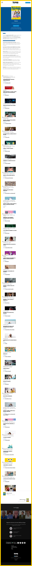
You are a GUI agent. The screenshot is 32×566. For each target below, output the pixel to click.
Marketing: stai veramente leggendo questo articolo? (8, 218)
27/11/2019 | (4, 200)
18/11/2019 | (4, 269)
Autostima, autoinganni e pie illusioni (8, 271)
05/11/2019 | (4, 366)
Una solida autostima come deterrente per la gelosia (8, 326)
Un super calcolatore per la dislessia (8, 313)
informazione (11, 366)
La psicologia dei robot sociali (9, 478)
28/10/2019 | (5, 159)
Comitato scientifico (13, 546)
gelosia (7, 118)
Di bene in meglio (6, 368)
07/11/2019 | (4, 228)
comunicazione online (6, 188)
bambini (11, 228)
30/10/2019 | (5, 187)
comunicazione (8, 187)
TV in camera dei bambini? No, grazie (10, 230)
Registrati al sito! (16, 25)
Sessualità (5, 353)
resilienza (7, 394)
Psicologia (8, 132)
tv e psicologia (11, 132)
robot (13, 477)
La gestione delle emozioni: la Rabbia (9, 424)
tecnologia (7, 228)
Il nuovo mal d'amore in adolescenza (7, 451)
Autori (17, 507)
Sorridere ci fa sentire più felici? (9, 160)
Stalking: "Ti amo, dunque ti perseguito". (8, 300)
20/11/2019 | (4, 407)
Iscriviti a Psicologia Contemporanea (16, 27)
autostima (7, 269)
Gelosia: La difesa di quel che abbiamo (8, 286)
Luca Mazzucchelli (12, 200)
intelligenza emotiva (11, 173)
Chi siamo (12, 545)
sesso (7, 338)
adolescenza (8, 449)
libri (3, 201)
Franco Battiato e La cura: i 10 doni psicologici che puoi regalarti (9, 92)
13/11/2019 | (4, 463)
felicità (11, 159)
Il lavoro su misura (7, 437)
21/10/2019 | (4, 324)
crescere (11, 463)
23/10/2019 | (5, 173)
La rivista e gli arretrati (14, 547)
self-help (7, 366)
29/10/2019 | (5, 132)
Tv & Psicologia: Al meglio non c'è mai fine (9, 134)
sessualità (10, 352)
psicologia (12, 187)
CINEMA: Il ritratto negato (8, 148)
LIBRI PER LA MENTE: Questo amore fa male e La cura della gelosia (9, 204)
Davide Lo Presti (13, 201)
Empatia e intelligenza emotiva (9, 175)
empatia (8, 173)
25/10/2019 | (5, 118)
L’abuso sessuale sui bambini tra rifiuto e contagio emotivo (9, 258)
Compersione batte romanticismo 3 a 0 (10, 340)
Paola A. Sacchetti (6, 202)
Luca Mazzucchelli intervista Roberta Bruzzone (8, 80)
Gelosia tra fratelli (7, 381)
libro (5, 201)
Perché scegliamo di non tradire (9, 105)
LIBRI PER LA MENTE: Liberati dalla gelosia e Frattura (9, 411)
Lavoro (7, 242)
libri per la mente (8, 201)
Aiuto (12, 548)
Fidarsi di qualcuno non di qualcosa (8, 190)
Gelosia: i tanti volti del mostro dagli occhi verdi (9, 120)
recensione (7, 200)
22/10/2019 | (5, 242)
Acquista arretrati (28, 2)
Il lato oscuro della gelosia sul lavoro (9, 244)
